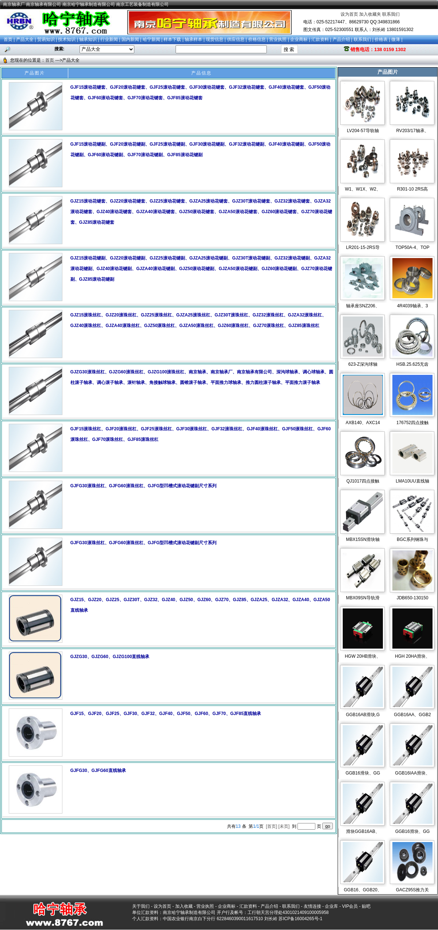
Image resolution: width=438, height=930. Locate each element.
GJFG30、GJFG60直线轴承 (98, 770)
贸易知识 (46, 39)
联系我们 (391, 14)
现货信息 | (216, 39)
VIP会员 (350, 906)
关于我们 (141, 906)
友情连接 (312, 906)
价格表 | (382, 39)
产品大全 (25, 39)
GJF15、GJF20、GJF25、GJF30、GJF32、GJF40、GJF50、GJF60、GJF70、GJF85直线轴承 (165, 713)
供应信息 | (237, 39)
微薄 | (396, 39)
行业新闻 (109, 39)
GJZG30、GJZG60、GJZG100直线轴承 (110, 656)
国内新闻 (130, 39)
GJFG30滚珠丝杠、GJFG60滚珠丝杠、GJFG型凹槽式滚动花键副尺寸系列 (143, 485)
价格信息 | (258, 39)
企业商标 (299, 39)
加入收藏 (184, 906)
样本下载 (172, 39)
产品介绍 (341, 39)
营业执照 (278, 39)
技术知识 (67, 39)
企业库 (331, 906)
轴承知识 (88, 39)
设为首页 (349, 14)
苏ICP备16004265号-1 (300, 918)
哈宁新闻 (151, 39)
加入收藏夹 (370, 14)
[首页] (272, 826)
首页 (8, 39)
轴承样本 (193, 39)
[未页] (284, 826)
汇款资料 (320, 39)
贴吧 (366, 906)
